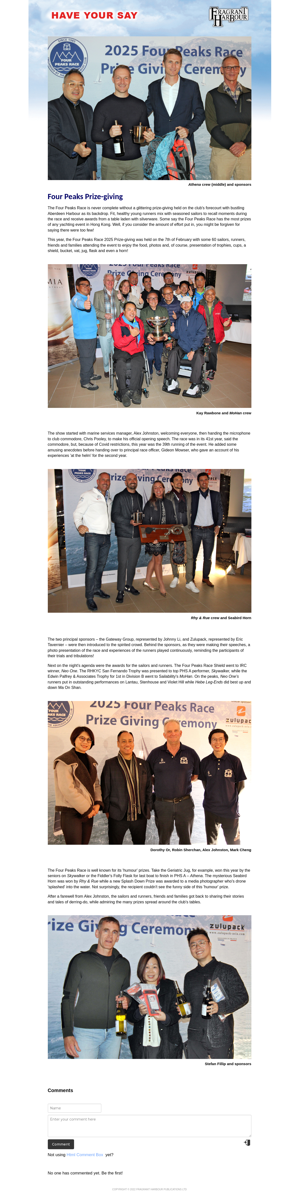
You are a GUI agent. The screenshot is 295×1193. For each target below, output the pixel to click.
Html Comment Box (85, 1154)
